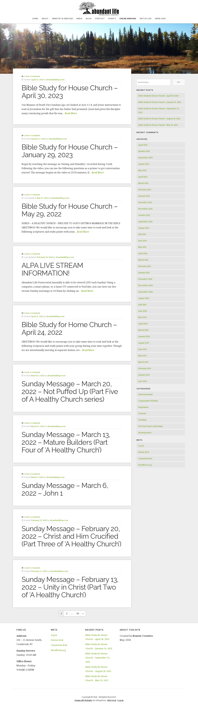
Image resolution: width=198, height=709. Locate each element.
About (45, 18)
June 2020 (142, 311)
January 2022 (144, 196)
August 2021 (143, 228)
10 (77, 613)
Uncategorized (144, 432)
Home (35, 18)
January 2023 (144, 151)
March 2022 (143, 183)
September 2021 (145, 221)
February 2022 (144, 189)
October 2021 (144, 215)
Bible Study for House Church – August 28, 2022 (159, 118)
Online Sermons (127, 18)
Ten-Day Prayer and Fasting (150, 426)
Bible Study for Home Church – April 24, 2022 (69, 328)
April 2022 (142, 176)
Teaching (142, 419)
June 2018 (142, 381)
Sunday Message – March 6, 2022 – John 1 (65, 489)
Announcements (145, 394)
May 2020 (142, 317)
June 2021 (142, 240)
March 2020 (143, 330)
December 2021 (145, 202)
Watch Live (145, 18)
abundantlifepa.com (55, 79)
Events (112, 18)
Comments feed (145, 458)
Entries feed (143, 452)
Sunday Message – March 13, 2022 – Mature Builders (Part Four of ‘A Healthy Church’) (66, 442)
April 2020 (142, 323)
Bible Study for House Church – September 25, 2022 (97, 657)
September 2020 (145, 291)
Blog (88, 18)
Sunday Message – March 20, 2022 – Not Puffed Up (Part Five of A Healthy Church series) (70, 391)
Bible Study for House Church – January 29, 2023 (70, 151)
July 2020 (142, 304)
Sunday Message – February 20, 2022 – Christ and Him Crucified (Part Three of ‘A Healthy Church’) (71, 536)
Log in (141, 445)
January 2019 (144, 374)
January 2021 (144, 272)
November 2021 (145, 208)
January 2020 (144, 336)
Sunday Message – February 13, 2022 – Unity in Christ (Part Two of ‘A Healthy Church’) (70, 587)
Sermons (142, 413)
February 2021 (144, 266)
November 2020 (145, 285)
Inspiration (143, 407)
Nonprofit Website (83, 700)
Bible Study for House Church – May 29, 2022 (70, 210)
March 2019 (143, 362)
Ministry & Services (62, 18)
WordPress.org (145, 465)
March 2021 (143, 259)
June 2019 (142, 349)
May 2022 (142, 170)
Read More (71, 113)
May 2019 (142, 355)
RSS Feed (111, 700)
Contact (100, 18)
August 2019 (143, 342)
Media (79, 18)
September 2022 (145, 157)
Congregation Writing (148, 400)
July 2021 (142, 234)
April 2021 (142, 253)
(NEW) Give (160, 18)
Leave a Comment (32, 76)
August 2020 (143, 298)
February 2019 (144, 368)
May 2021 (142, 247)
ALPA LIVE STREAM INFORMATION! (52, 269)
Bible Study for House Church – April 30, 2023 (70, 92)
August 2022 (143, 164)
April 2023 (142, 145)
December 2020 (145, 279)
